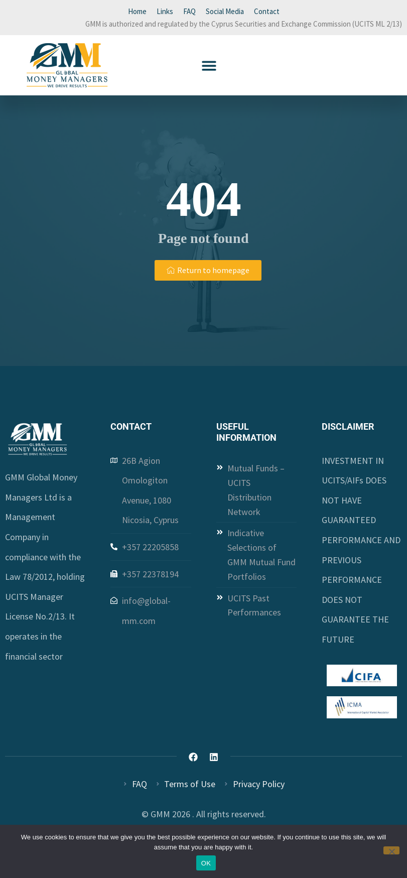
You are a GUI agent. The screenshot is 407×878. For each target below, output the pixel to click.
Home (137, 11)
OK (206, 863)
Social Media (225, 11)
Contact (267, 11)
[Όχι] (391, 850)
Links (165, 11)
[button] (209, 65)
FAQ (189, 11)
